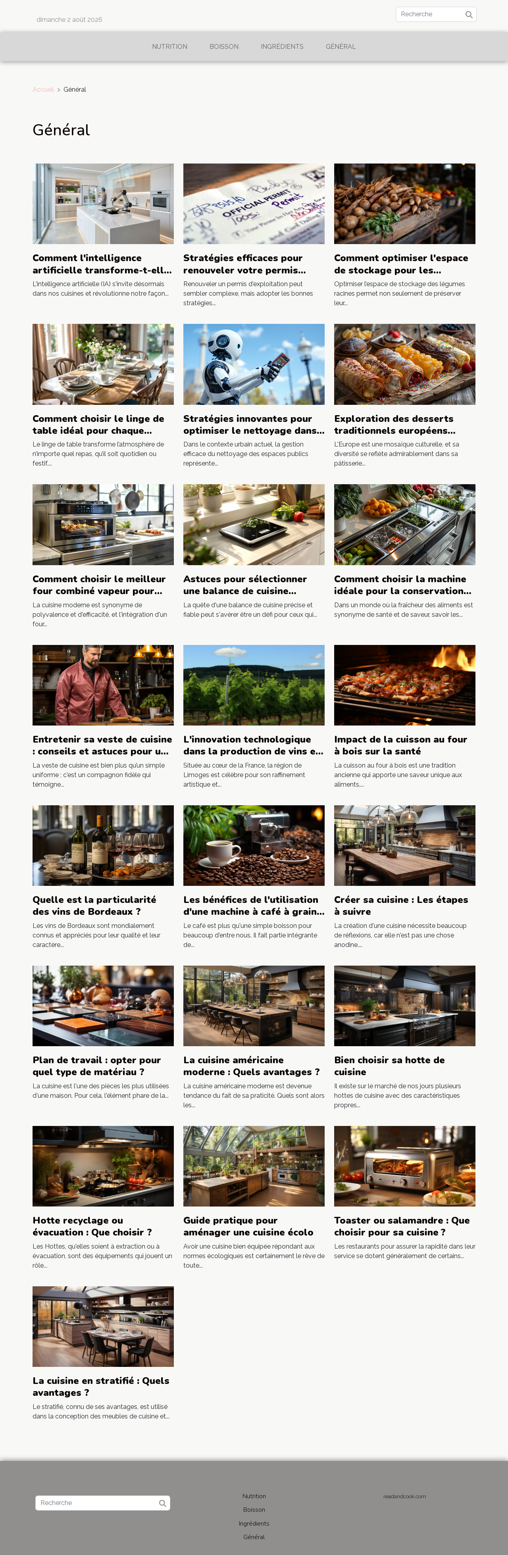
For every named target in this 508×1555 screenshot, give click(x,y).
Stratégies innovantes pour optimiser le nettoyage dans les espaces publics (250, 430)
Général (341, 46)
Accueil (43, 89)
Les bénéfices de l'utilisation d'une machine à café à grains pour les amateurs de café (252, 911)
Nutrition (169, 46)
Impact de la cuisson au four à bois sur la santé (401, 745)
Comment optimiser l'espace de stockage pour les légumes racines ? (401, 270)
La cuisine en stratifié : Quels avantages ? (101, 1386)
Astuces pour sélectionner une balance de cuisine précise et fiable (245, 591)
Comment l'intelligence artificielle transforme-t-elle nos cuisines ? (101, 270)
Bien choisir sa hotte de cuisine (389, 1066)
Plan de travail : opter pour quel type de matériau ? (97, 1066)
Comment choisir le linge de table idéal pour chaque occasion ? (98, 430)
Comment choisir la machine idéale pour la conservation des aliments (400, 591)
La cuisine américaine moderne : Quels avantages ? (251, 1066)
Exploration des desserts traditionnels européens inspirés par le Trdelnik (394, 430)
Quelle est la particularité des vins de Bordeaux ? (94, 905)
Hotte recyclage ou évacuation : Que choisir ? (92, 1226)
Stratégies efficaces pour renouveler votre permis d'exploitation (243, 270)
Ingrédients (282, 46)
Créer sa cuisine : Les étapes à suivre (401, 905)
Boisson (224, 46)
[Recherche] (436, 14)
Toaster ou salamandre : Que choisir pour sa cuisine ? (402, 1226)
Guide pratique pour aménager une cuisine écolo (248, 1226)
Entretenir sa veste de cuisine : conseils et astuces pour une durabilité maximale (102, 751)
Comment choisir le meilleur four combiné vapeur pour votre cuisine (99, 591)
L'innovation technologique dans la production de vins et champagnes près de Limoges (253, 751)
